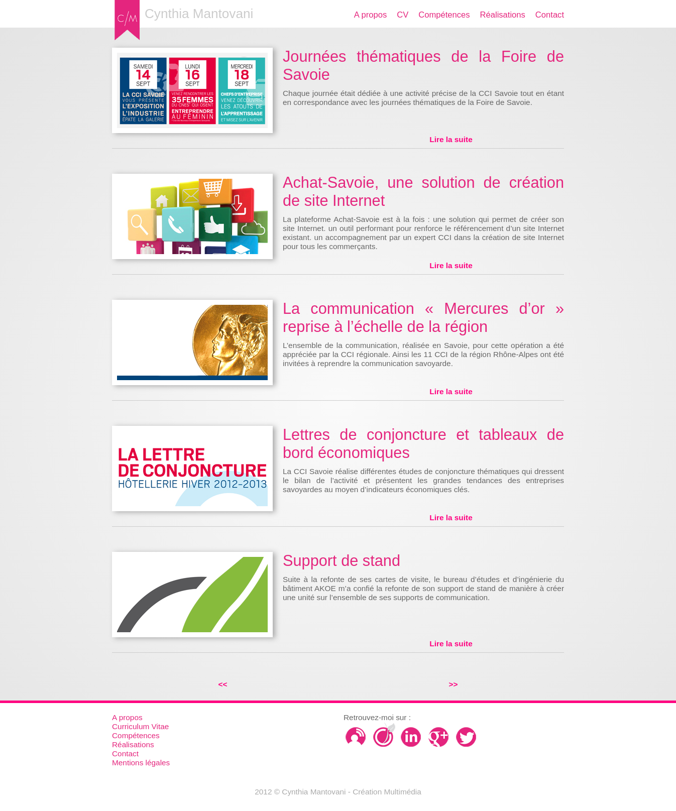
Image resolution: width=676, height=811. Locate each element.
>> (453, 684)
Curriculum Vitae (140, 726)
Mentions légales (141, 762)
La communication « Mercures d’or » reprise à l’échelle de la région (423, 317)
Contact (549, 15)
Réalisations (502, 15)
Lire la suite (450, 139)
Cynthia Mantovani (199, 13)
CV (402, 15)
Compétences (444, 15)
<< (223, 684)
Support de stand (341, 560)
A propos (370, 15)
